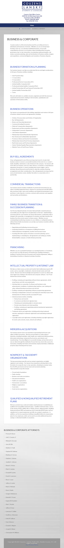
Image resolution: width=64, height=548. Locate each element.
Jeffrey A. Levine (10, 483)
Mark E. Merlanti (10, 486)
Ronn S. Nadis (9, 490)
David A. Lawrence (11, 476)
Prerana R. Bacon (10, 434)
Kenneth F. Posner (11, 497)
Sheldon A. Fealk (10, 448)
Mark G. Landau (10, 469)
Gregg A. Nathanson (11, 494)
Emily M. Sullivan (10, 518)
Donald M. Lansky (11, 472)
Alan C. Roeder (10, 504)
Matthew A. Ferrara (11, 455)
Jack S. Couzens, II (11, 437)
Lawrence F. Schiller (11, 511)
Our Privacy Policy (32, 545)
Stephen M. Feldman (11, 451)
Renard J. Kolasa (10, 465)
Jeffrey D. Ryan (10, 508)
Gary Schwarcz (10, 522)
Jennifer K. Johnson (11, 462)
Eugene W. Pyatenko (11, 501)
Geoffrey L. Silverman (12, 515)
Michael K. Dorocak (11, 441)
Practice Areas (26, 28)
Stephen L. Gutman (11, 458)
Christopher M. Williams (12, 532)
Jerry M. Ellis (9, 444)
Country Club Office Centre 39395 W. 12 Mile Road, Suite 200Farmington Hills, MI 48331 (32, 16)
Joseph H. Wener (10, 529)
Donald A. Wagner (11, 525)
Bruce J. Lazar (9, 479)
